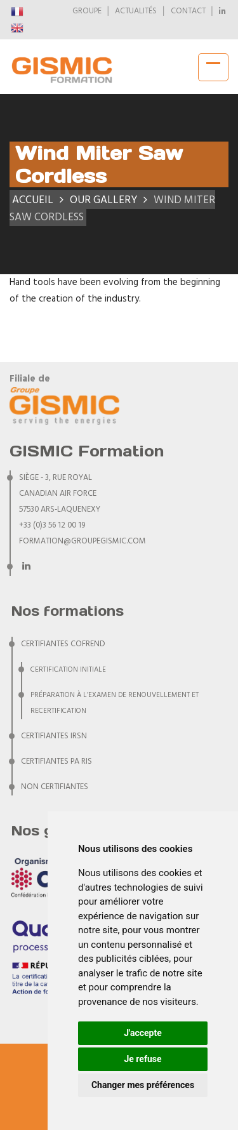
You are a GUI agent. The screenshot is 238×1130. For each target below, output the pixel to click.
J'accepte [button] (143, 1033)
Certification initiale (68, 669)
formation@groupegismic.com (82, 541)
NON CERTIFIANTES (54, 787)
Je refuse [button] (142, 1059)
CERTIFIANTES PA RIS (56, 761)
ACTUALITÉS (136, 11)
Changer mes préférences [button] (142, 1085)
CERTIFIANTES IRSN (54, 736)
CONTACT (188, 11)
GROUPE (87, 11)
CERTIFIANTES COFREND (63, 644)
